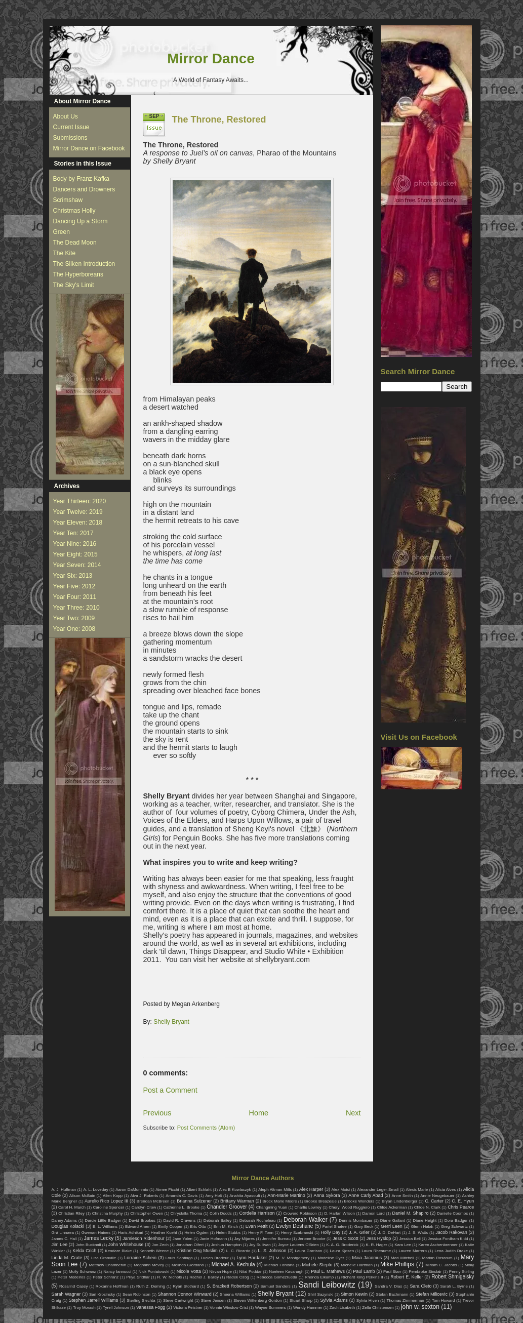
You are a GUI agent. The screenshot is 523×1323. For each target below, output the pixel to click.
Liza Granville (103, 1258)
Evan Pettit (257, 1226)
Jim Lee (60, 1244)
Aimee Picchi (167, 1189)
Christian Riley (71, 1213)
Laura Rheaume (376, 1251)
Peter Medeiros (72, 1277)
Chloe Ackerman (392, 1207)
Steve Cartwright (178, 1300)
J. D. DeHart (389, 1232)
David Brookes (142, 1220)
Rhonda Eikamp (319, 1277)
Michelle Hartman (357, 1265)
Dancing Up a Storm (80, 221)
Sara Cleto (420, 1286)
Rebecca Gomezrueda (277, 1277)
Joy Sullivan (260, 1244)
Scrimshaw (68, 200)
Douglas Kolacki (68, 1226)
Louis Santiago (179, 1258)
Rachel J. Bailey (204, 1277)
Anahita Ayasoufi (244, 1195)
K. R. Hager (376, 1244)
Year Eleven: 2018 (78, 522)
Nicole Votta (189, 1271)
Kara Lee (402, 1244)
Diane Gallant (392, 1220)
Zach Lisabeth (342, 1307)
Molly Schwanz (82, 1271)
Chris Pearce (461, 1207)
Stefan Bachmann (392, 1294)
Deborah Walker (306, 1219)
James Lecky (98, 1238)
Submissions (70, 137)
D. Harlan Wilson (339, 1213)
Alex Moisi (341, 1189)
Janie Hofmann (213, 1238)
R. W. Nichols (169, 1277)
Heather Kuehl (164, 1232)
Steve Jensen (213, 1300)
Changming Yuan (271, 1207)
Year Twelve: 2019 (78, 511)
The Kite (64, 253)
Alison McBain (82, 1195)
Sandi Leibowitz (326, 1284)
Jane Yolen (182, 1238)
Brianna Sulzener (194, 1201)
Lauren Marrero (412, 1251)
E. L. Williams (105, 1226)
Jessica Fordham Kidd (448, 1238)
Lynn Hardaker (252, 1257)
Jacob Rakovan (451, 1232)
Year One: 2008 (74, 628)
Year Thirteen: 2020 (79, 501)
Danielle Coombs (452, 1213)
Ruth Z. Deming (150, 1286)
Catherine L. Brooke (181, 1207)
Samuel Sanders (275, 1286)
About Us (65, 116)
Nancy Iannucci (117, 1271)
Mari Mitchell (402, 1258)
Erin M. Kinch (226, 1226)
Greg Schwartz (454, 1226)
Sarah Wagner (66, 1294)
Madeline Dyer (330, 1258)
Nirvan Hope (220, 1271)
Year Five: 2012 (74, 586)
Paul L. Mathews (328, 1271)
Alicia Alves (445, 1189)
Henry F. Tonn (260, 1232)
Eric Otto (198, 1226)
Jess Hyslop (379, 1238)
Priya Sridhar (138, 1277)
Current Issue (71, 127)
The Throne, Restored (219, 119)
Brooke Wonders (359, 1201)
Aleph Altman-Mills (275, 1189)
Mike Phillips (397, 1264)
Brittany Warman (237, 1201)
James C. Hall (64, 1238)
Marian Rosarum (437, 1258)
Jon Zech (160, 1244)
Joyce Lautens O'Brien (298, 1244)
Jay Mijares (244, 1238)
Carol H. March (72, 1207)
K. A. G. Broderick (342, 1244)
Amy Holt (213, 1195)
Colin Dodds (221, 1213)
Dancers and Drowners (84, 189)
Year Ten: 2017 (73, 533)
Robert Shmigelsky (452, 1276)
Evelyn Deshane (294, 1226)
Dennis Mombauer (355, 1220)
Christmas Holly (74, 210)
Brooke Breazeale (320, 1201)
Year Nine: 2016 (75, 543)
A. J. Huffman (64, 1189)
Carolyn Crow (144, 1207)
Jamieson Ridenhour (144, 1238)
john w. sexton (420, 1306)
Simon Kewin (354, 1294)
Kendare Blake (118, 1251)
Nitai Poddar (250, 1271)
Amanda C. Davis (181, 1195)
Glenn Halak (422, 1226)
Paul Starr (392, 1271)
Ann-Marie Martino (286, 1195)
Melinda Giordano (188, 1265)
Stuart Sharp (301, 1300)
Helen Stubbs (228, 1232)
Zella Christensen (377, 1307)
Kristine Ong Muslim (196, 1250)
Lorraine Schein (140, 1257)
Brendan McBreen (153, 1201)
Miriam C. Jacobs (441, 1265)
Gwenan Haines (96, 1232)
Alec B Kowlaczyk (235, 1189)
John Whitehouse (126, 1244)
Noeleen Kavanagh (286, 1271)
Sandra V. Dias (388, 1286)
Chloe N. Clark (427, 1207)
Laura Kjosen (342, 1251)
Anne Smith (402, 1195)
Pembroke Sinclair (425, 1271)
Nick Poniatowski (154, 1271)
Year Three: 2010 (76, 607)
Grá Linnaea (63, 1232)
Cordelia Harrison (256, 1213)
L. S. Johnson (272, 1250)
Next (353, 1113)
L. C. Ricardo (238, 1251)
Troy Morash (84, 1307)
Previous (157, 1113)
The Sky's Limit (73, 285)
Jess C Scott (345, 1238)
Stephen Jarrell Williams (93, 1300)
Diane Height (424, 1220)
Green (61, 231)
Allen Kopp (113, 1195)
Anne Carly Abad (365, 1195)
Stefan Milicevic (432, 1294)
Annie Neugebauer (437, 1195)
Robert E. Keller (406, 1276)
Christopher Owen (146, 1213)
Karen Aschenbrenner (438, 1244)
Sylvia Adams (334, 1300)
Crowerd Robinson (299, 1213)
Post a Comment (170, 1090)
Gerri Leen (392, 1226)
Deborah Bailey (217, 1220)
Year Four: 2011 (75, 596)
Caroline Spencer (108, 1207)
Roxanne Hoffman (112, 1286)
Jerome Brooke (311, 1238)
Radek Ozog (237, 1277)
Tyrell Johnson (116, 1307)
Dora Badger (456, 1220)
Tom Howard (443, 1300)
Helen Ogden (196, 1232)
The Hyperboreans (78, 274)
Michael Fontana (279, 1265)
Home (258, 1113)
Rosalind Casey (73, 1286)
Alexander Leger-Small (378, 1189)
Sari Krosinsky (102, 1294)
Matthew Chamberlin (107, 1265)
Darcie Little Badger (103, 1220)
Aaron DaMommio (131, 1189)
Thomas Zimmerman (405, 1300)
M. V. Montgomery (292, 1258)
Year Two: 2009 (74, 618)
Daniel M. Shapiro (410, 1213)
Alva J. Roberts (144, 1195)
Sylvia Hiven (367, 1300)
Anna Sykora (327, 1195)
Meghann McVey (149, 1265)
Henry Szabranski (297, 1232)
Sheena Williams (235, 1294)
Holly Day (331, 1232)
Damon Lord (374, 1213)
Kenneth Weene (154, 1251)
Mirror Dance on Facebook (89, 148)
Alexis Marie (417, 1189)
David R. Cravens (179, 1220)
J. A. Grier (359, 1232)
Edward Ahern (138, 1226)
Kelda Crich (84, 1250)
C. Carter (434, 1201)
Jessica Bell (409, 1238)
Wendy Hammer (308, 1307)
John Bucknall (88, 1244)
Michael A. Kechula (233, 1264)
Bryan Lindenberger (400, 1201)
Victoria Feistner (188, 1307)
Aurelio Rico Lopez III (106, 1201)
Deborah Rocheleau (257, 1220)
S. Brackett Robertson (229, 1286)
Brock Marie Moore (279, 1201)
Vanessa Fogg (150, 1307)
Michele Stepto (317, 1264)
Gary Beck (364, 1226)
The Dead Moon (75, 242)
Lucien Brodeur (215, 1258)
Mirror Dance (211, 58)
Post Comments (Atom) (206, 1128)
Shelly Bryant (171, 1021)
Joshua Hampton (226, 1244)
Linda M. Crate (67, 1257)
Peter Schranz (105, 1277)
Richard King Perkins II (362, 1277)
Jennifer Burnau (276, 1238)
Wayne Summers (270, 1307)
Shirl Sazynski (320, 1294)
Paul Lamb (364, 1271)
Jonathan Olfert (190, 1244)
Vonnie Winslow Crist (229, 1307)
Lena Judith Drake (451, 1251)
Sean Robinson (136, 1294)
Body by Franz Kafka (81, 178)
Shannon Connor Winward (185, 1294)
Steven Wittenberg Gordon (257, 1300)
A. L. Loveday (96, 1189)
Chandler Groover (227, 1207)
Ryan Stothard (186, 1286)
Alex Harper (311, 1189)
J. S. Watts (418, 1232)
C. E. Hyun (463, 1201)
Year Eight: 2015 (75, 554)
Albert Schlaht (199, 1189)
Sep (154, 116)
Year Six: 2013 (73, 575)
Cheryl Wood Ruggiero (349, 1207)
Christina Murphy (107, 1213)
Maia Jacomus (367, 1257)
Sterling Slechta (141, 1300)
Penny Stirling (461, 1271)
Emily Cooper (170, 1226)
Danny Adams (64, 1220)
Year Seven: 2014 (77, 565)
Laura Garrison (308, 1251)
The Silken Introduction (84, 263)
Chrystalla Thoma (187, 1213)
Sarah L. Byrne (453, 1286)
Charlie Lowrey (307, 1207)
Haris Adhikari (130, 1232)
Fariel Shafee (335, 1226)
